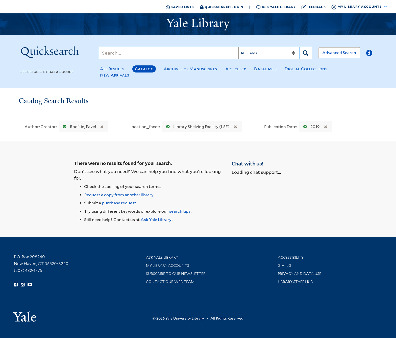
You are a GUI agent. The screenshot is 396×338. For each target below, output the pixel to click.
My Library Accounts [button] (356, 7)
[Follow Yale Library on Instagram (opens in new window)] (22, 284)
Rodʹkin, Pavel (78, 126)
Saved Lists (180, 6)
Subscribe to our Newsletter (176, 274)
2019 (310, 126)
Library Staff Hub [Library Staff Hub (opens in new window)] (295, 282)
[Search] (169, 53)
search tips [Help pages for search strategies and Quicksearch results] (179, 211)
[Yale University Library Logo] (198, 24)
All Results (112, 68)
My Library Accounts (167, 265)
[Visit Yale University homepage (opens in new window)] (24, 315)
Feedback (314, 6)
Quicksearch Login (221, 6)
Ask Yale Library (276, 7)
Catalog (144, 68)
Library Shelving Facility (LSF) (196, 126)
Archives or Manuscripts (190, 68)
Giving (284, 265)
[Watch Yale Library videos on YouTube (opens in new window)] (30, 284)
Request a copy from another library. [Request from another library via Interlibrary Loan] (119, 194)
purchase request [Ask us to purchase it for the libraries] (119, 203)
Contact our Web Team (170, 282)
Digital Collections (306, 68)
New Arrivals (114, 75)
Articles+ (235, 68)
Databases (265, 68)
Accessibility (291, 257)
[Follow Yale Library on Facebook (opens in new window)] (16, 284)
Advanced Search (339, 52)
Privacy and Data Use (299, 274)
